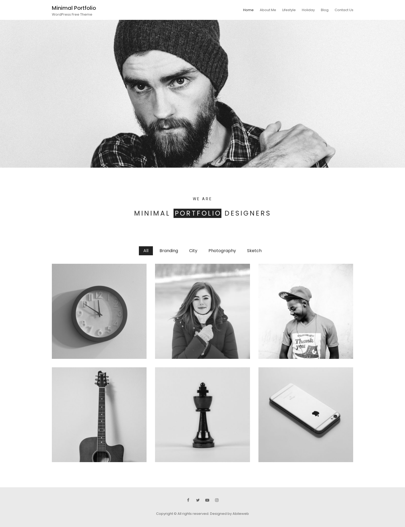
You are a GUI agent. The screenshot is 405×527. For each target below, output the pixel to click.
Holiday (308, 9)
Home (248, 9)
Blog (325, 9)
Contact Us (344, 9)
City (193, 251)
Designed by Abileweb (229, 513)
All (145, 251)
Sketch (254, 251)
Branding (169, 251)
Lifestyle (289, 9)
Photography (222, 251)
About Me (268, 9)
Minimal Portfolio (74, 8)
